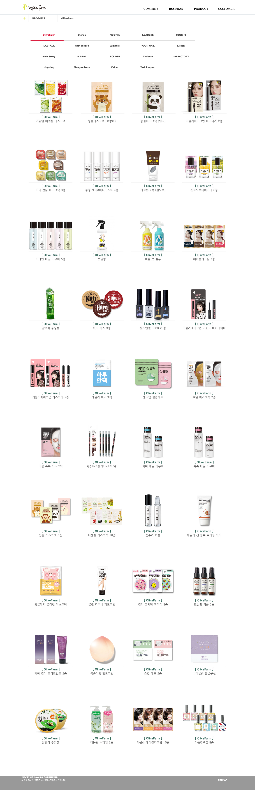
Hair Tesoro (82, 45)
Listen (181, 45)
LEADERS (148, 35)
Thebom (148, 56)
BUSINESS (176, 8)
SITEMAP (222, 780)
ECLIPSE (115, 56)
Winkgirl (115, 45)
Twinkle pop (147, 67)
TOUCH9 (181, 35)
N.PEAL (81, 56)
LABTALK (49, 45)
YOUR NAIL (148, 45)
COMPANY (150, 8)
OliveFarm (49, 35)
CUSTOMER (226, 8)
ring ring (49, 67)
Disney (82, 35)
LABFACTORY (181, 56)
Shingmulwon (82, 67)
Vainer (115, 67)
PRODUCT (201, 8)
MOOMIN (115, 35)
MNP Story (49, 56)
